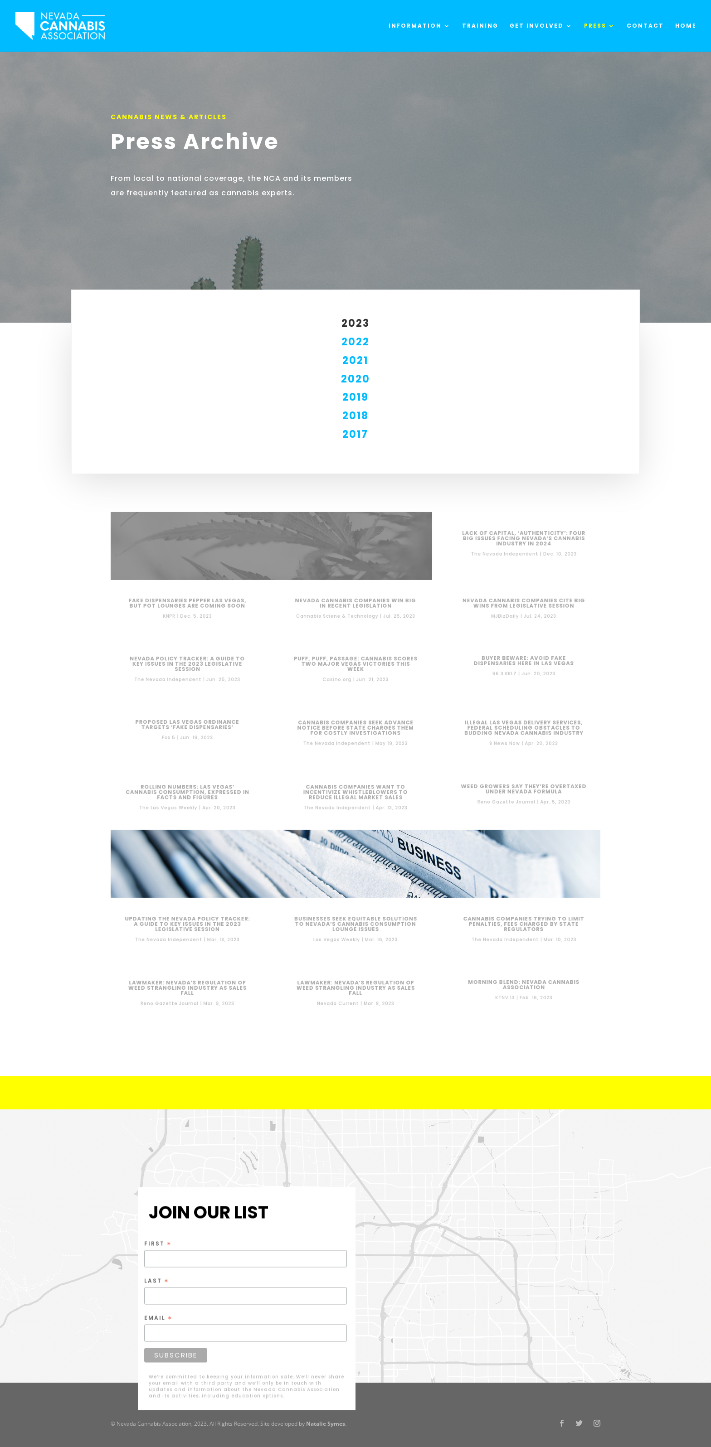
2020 (355, 379)
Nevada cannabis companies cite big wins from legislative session (524, 603)
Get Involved (537, 26)
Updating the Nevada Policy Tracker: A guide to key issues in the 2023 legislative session (187, 924)
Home (685, 26)
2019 (355, 397)
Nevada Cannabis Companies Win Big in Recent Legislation (355, 603)
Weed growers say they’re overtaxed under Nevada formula (523, 789)
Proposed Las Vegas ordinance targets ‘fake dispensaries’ (187, 725)
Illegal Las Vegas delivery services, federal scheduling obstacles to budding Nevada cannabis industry (523, 728)
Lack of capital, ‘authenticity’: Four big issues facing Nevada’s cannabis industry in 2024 (523, 539)
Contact (645, 26)
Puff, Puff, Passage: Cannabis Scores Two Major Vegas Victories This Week (355, 664)
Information (415, 26)
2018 (355, 416)
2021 (355, 360)
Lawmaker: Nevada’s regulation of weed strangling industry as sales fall (187, 988)
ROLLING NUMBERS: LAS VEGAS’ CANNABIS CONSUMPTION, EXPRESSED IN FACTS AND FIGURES (187, 792)
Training (480, 26)
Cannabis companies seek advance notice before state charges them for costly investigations (355, 728)
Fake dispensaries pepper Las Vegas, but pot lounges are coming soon (187, 603)
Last (156, 1281)
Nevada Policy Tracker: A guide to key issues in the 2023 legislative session (187, 664)
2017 (355, 434)
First (158, 1244)
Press (595, 26)
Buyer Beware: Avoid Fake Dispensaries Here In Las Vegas (523, 661)
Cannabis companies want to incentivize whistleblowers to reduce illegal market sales (355, 792)
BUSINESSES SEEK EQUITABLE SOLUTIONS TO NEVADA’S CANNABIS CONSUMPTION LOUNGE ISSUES (355, 924)
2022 (355, 342)
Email (158, 1318)
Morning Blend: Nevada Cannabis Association (523, 985)
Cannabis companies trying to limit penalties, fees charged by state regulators (523, 924)
